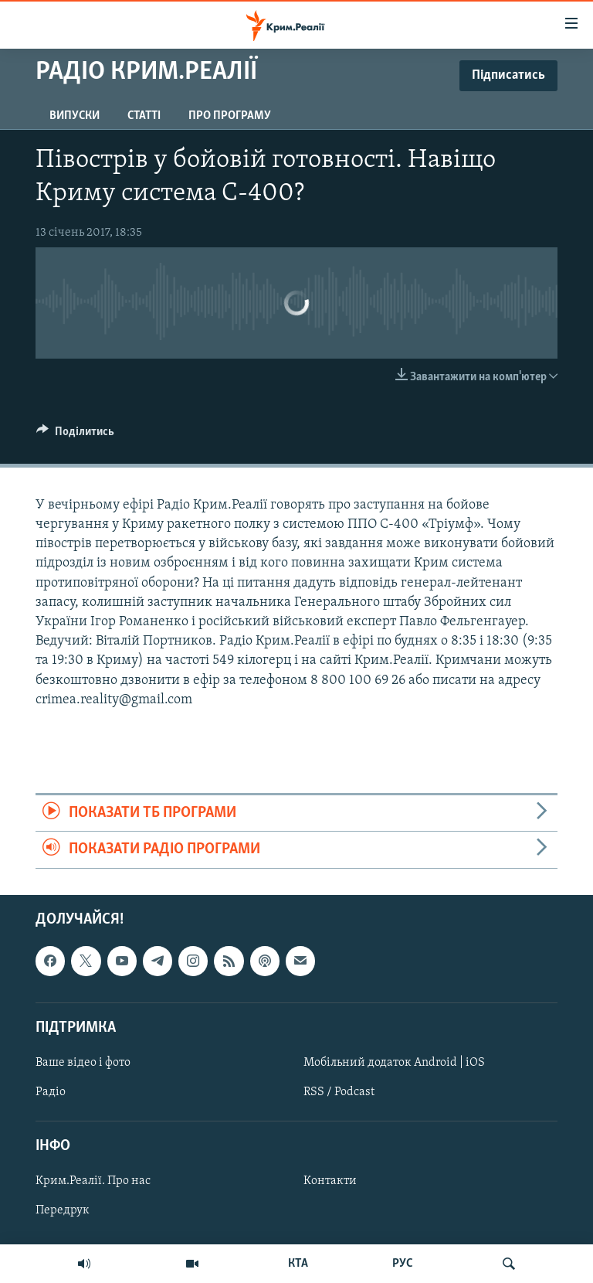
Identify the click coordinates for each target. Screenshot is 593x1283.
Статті (144, 116)
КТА (298, 1263)
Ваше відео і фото (83, 1063)
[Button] (75, 435)
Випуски (74, 116)
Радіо (51, 1092)
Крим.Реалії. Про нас (93, 1181)
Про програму (229, 116)
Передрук (63, 1210)
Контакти (330, 1181)
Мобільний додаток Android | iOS (394, 1063)
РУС (402, 1263)
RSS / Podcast (338, 1092)
